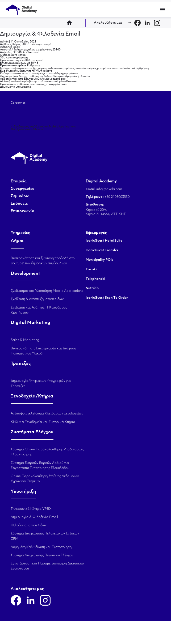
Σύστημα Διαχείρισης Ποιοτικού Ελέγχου (42, 555)
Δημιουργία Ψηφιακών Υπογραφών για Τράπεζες (41, 383)
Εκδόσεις (19, 204)
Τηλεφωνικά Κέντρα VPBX (31, 509)
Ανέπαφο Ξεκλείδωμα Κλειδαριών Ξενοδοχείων (47, 413)
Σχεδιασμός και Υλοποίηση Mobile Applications (43, 126)
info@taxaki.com (109, 189)
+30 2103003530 (117, 197)
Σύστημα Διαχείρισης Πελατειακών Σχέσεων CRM (45, 536)
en (129, 22)
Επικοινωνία (22, 211)
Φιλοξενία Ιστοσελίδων (27, 129)
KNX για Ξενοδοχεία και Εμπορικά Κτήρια (43, 422)
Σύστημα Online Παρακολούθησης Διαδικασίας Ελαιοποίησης (47, 452)
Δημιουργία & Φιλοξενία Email (40, 34)
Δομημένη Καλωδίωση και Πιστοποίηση (41, 547)
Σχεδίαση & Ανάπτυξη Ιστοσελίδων (37, 299)
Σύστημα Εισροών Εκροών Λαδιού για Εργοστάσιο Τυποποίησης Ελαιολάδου (40, 465)
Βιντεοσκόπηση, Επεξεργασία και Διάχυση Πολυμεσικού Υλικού (43, 351)
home (71, 23)
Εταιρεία (19, 181)
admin (4, 41)
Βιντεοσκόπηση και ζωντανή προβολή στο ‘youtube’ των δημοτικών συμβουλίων (42, 261)
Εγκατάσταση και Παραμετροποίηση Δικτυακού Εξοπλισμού (47, 566)
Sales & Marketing (25, 340)
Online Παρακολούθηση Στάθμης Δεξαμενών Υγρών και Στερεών (45, 479)
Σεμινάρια (20, 196)
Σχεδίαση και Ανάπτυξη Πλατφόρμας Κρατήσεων (39, 310)
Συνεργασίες (22, 189)
